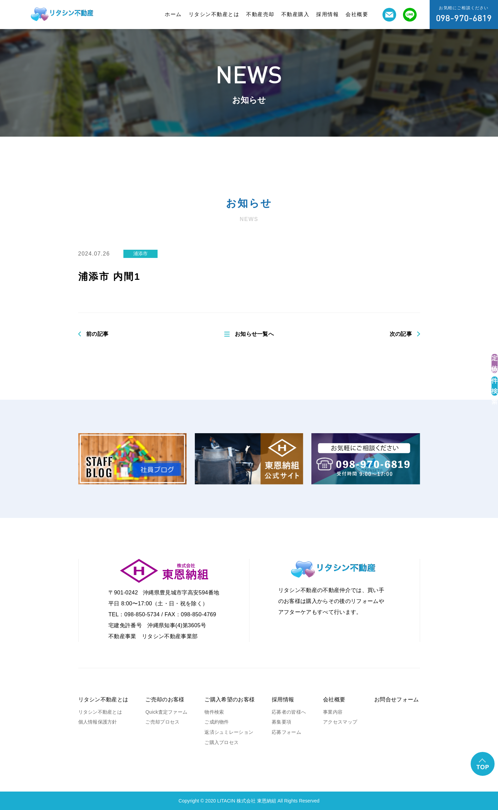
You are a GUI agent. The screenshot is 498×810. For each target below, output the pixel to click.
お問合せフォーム (396, 699)
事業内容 (332, 712)
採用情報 (327, 14)
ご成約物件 (216, 722)
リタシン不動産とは (214, 14)
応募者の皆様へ (289, 712)
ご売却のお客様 (164, 699)
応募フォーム (286, 732)
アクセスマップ (340, 722)
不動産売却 (260, 14)
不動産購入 (295, 14)
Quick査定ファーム (166, 712)
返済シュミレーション (228, 732)
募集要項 (281, 722)
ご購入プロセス (221, 742)
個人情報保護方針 (97, 722)
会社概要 (357, 14)
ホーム (173, 14)
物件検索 (214, 712)
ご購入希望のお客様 (229, 699)
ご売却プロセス (162, 722)
